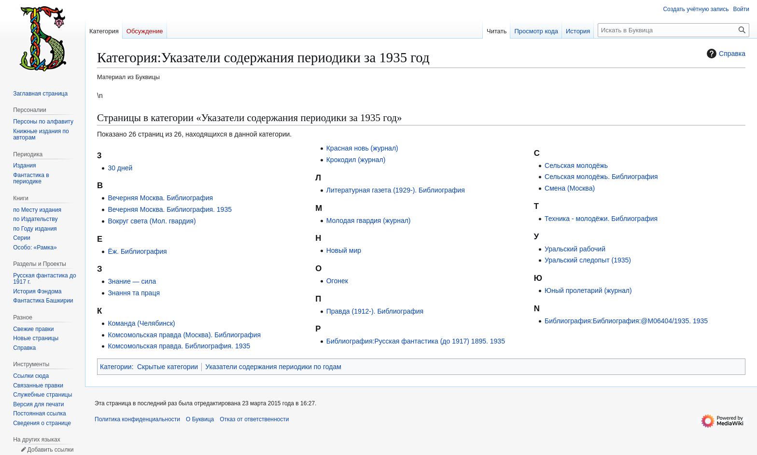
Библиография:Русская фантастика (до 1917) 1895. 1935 (415, 341)
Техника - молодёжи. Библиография (601, 218)
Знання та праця (134, 293)
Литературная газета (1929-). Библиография (395, 190)
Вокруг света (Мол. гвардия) (152, 221)
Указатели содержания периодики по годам (273, 367)
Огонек (337, 281)
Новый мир (343, 250)
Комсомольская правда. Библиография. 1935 (179, 346)
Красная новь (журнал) (362, 148)
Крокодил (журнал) (356, 160)
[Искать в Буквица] (673, 30)
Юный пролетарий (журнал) (588, 290)
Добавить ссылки (50, 449)
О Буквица (200, 419)
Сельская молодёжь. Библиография (601, 176)
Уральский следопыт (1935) (588, 260)
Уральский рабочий (575, 249)
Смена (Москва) (570, 188)
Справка (724, 53)
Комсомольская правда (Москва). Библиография (184, 335)
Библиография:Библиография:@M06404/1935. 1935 (626, 321)
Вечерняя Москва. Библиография (160, 198)
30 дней (120, 168)
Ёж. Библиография (137, 251)
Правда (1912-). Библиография (374, 311)
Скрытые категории (167, 367)
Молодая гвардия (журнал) (368, 220)
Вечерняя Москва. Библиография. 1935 (170, 209)
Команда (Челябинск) (141, 323)
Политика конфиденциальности (137, 419)
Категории (116, 367)
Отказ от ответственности (254, 419)
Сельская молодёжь (576, 165)
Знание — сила (132, 281)
